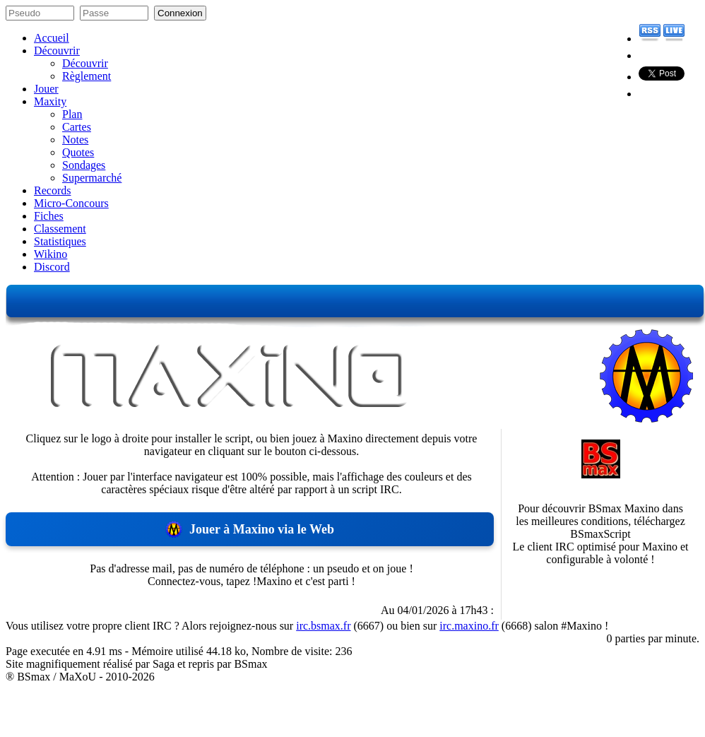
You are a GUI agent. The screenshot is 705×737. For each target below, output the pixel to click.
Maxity (50, 101)
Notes (75, 140)
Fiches (49, 216)
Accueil (51, 38)
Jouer (46, 89)
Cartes (76, 127)
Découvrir (57, 51)
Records (52, 190)
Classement (60, 229)
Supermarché (92, 178)
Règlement (86, 76)
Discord (52, 267)
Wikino (50, 254)
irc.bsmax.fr (323, 626)
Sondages (83, 165)
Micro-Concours (71, 203)
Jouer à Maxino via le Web (249, 529)
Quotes (78, 152)
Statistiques (60, 241)
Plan (72, 114)
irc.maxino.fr (469, 626)
